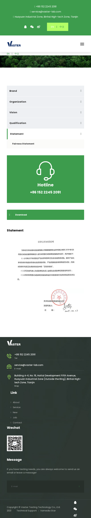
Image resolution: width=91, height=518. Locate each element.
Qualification (17, 123)
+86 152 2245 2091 (24, 354)
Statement (16, 133)
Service (17, 407)
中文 (62, 27)
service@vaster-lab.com (28, 364)
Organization (17, 101)
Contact (17, 422)
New (15, 412)
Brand (13, 91)
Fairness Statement (23, 143)
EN (52, 27)
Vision (13, 112)
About (16, 402)
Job (15, 417)
